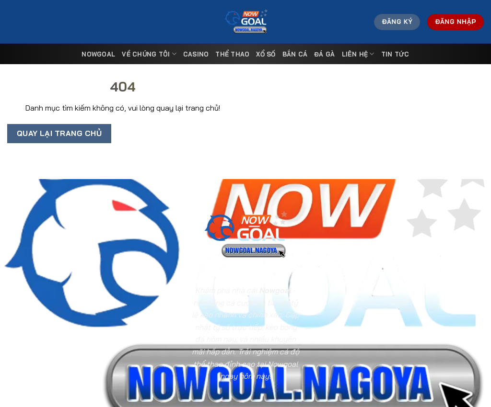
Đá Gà (324, 54)
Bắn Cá (295, 54)
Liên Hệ (358, 53)
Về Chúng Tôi (149, 53)
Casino (196, 54)
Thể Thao (232, 54)
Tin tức (395, 54)
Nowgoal (98, 54)
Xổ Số (265, 54)
